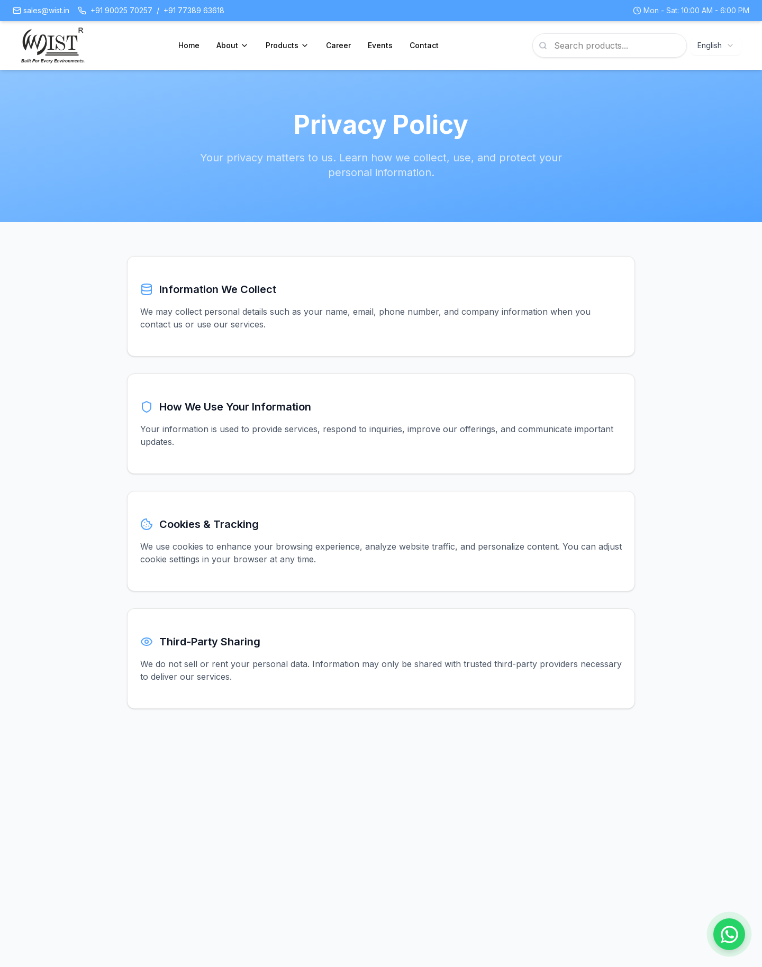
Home (188, 45)
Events (380, 45)
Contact (424, 45)
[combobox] (716, 45)
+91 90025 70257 (121, 10)
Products (287, 45)
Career (338, 45)
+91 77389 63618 (194, 10)
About (232, 45)
